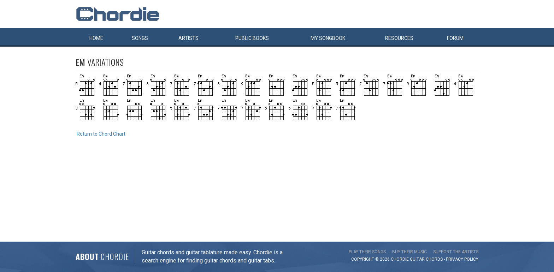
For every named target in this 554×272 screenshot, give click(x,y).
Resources (399, 38)
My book (328, 38)
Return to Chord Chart (101, 134)
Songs (140, 38)
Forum (455, 38)
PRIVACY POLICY (462, 259)
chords (434, 259)
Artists (188, 38)
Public (252, 38)
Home (96, 38)
